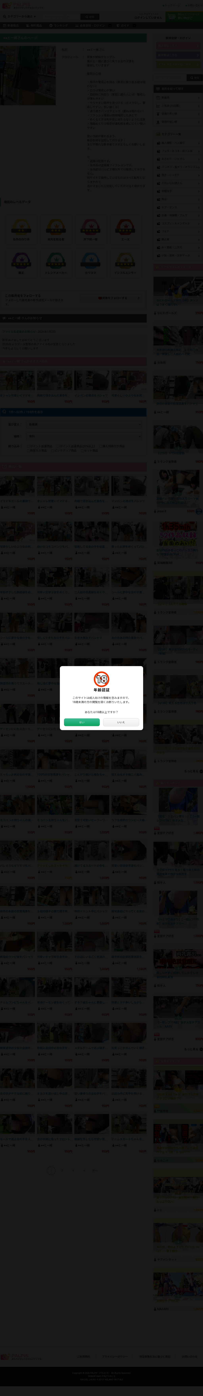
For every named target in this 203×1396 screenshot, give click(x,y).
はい (82, 722)
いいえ (121, 722)
